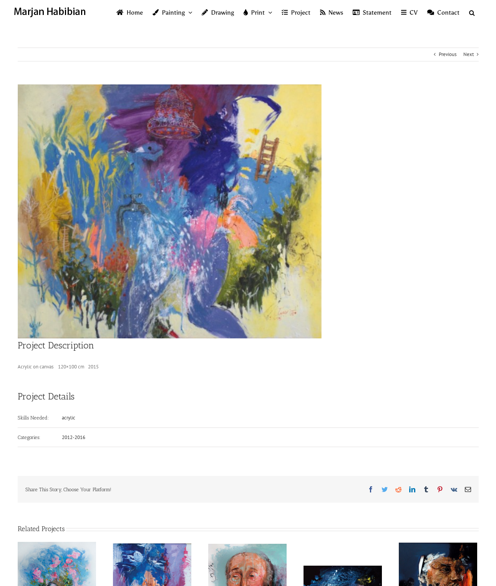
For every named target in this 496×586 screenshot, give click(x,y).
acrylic (68, 417)
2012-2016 (73, 437)
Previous (447, 54)
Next (468, 54)
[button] (472, 12)
